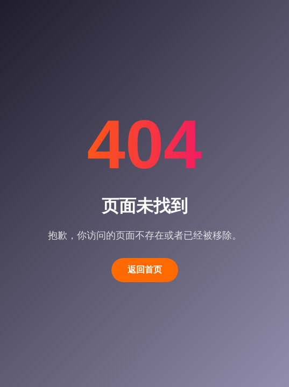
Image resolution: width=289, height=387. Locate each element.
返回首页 (145, 269)
